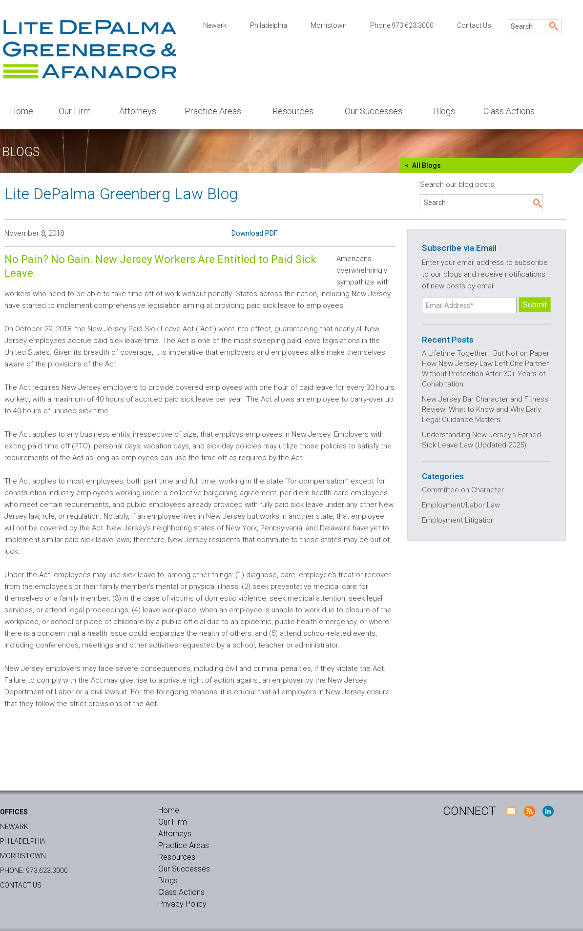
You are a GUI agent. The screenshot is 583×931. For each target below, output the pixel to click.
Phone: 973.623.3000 (34, 870)
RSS (529, 811)
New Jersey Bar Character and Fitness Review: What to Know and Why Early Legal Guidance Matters (485, 409)
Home (21, 111)
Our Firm (75, 111)
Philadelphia (268, 25)
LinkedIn (547, 811)
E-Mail (510, 811)
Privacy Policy (182, 904)
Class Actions (509, 111)
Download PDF (254, 233)
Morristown (329, 25)
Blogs (444, 111)
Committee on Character (463, 490)
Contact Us (474, 25)
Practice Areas (213, 111)
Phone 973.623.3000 (402, 25)
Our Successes (373, 111)
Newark (215, 25)
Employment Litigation (458, 520)
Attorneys (137, 111)
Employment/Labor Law (461, 505)
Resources (292, 111)
